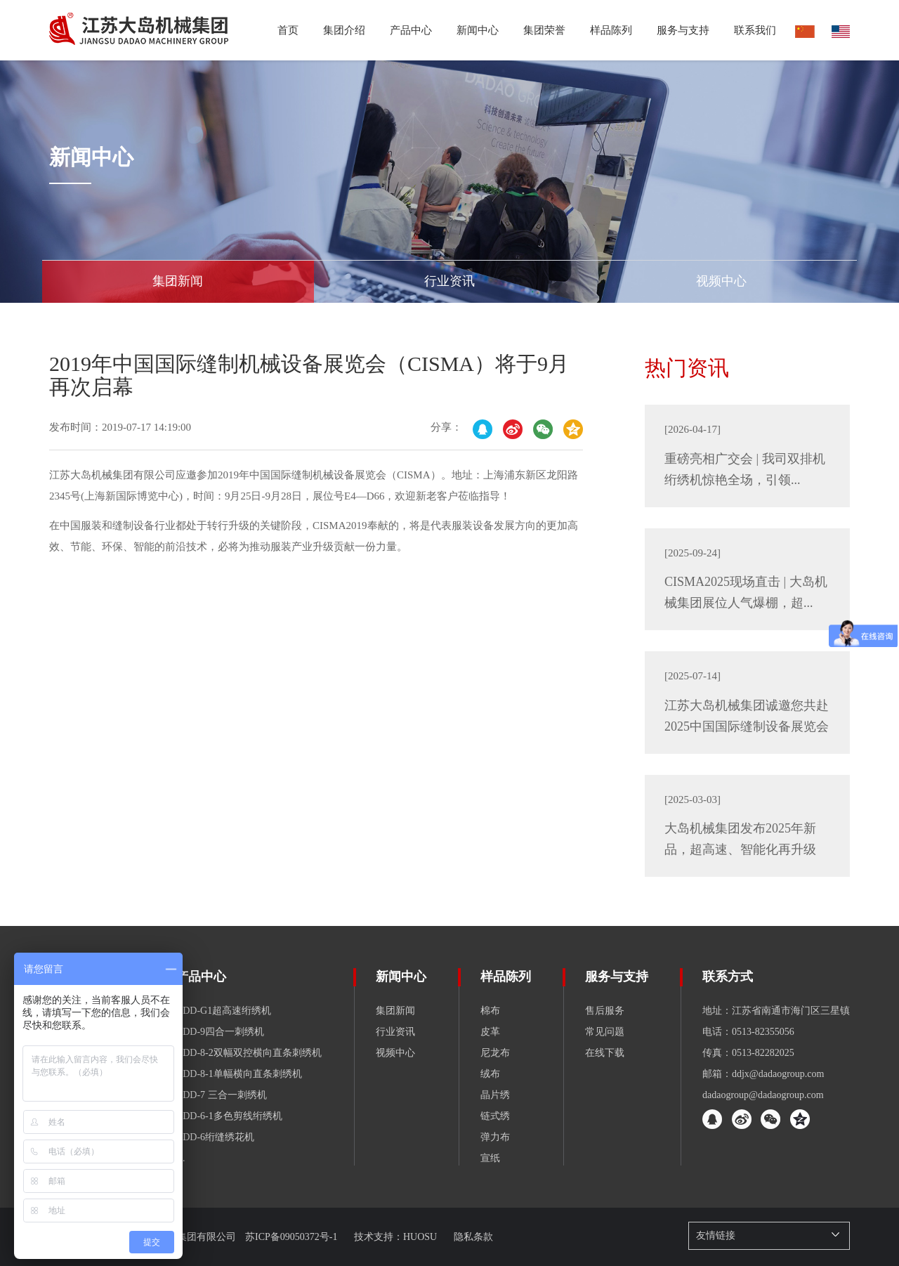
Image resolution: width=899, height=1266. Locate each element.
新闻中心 (401, 977)
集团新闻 (395, 1010)
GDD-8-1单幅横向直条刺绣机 (239, 1074)
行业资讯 (395, 1031)
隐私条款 (473, 1237)
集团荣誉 (544, 30)
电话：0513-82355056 (748, 1031)
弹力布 (495, 1137)
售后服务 (604, 1010)
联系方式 (727, 977)
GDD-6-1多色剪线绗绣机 (229, 1116)
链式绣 (495, 1116)
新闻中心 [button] (478, 30)
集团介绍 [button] (344, 30)
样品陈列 (505, 977)
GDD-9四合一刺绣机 (220, 1031)
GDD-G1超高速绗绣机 (223, 1010)
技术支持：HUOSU (397, 1237)
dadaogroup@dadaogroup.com (763, 1095)
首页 (287, 30)
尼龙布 (495, 1053)
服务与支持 (616, 977)
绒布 (490, 1074)
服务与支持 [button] (683, 30)
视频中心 (395, 1053)
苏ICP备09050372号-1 (292, 1237)
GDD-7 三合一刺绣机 (221, 1095)
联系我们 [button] (755, 30)
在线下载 (604, 1053)
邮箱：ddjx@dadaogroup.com (763, 1074)
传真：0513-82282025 (748, 1053)
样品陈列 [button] (611, 30)
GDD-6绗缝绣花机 (215, 1137)
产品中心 (411, 30)
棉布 (490, 1010)
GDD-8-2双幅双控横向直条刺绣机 (249, 1053)
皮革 (490, 1031)
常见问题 (604, 1031)
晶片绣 (495, 1095)
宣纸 (490, 1158)
